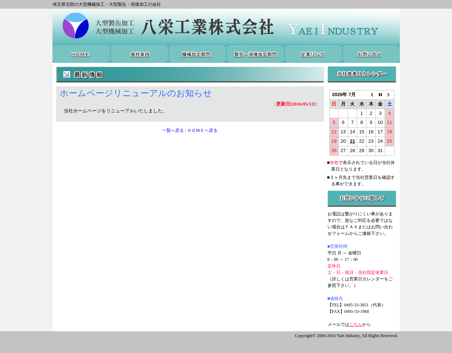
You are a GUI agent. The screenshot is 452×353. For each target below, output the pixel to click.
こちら (355, 324)
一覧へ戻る (173, 130)
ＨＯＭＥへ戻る (202, 130)
